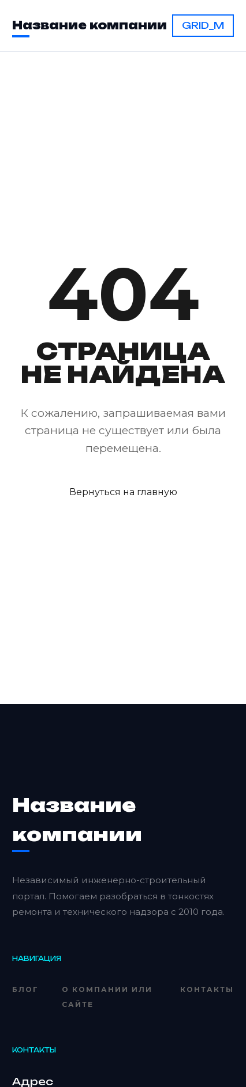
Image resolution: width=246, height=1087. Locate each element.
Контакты (207, 989)
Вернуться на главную (123, 492)
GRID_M (203, 25)
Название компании (89, 25)
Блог (25, 989)
